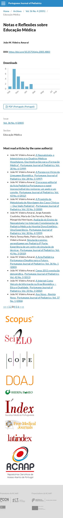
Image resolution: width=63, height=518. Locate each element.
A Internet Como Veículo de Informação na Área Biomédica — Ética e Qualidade (33, 284)
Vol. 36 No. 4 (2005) (35, 11)
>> (22, 306)
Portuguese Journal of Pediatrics (24, 3)
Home (6, 11)
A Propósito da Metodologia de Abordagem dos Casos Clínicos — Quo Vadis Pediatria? (34, 202)
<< (4, 306)
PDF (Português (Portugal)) (21, 106)
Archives (17, 11)
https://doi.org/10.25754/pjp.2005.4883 (29, 51)
